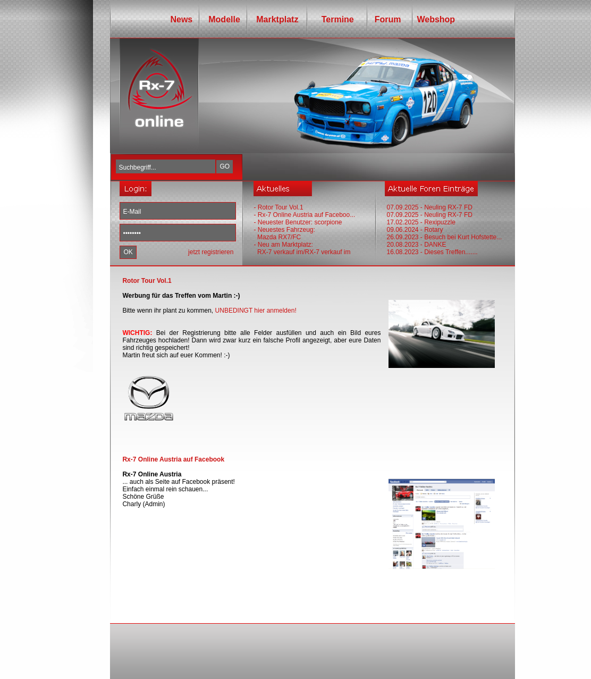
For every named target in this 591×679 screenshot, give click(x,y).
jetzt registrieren (210, 252)
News (181, 19)
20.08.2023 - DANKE (416, 244)
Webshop (436, 19)
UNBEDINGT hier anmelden (255, 310)
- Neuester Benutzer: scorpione (298, 222)
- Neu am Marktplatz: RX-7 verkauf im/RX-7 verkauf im (302, 248)
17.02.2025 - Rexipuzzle (420, 222)
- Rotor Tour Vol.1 (278, 207)
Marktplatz (277, 19)
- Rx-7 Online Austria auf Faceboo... (304, 215)
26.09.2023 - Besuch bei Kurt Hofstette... (444, 237)
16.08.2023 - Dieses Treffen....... (431, 252)
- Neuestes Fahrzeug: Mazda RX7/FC (284, 233)
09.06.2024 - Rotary (414, 229)
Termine (333, 19)
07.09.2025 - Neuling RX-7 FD (429, 207)
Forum (385, 19)
